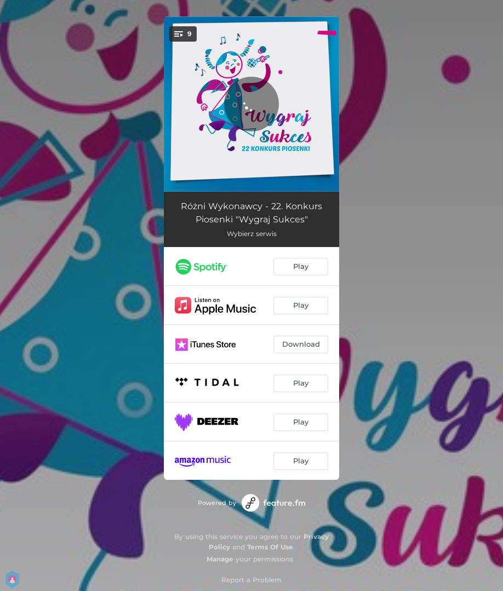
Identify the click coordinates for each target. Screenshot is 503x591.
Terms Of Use (270, 547)
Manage (220, 559)
